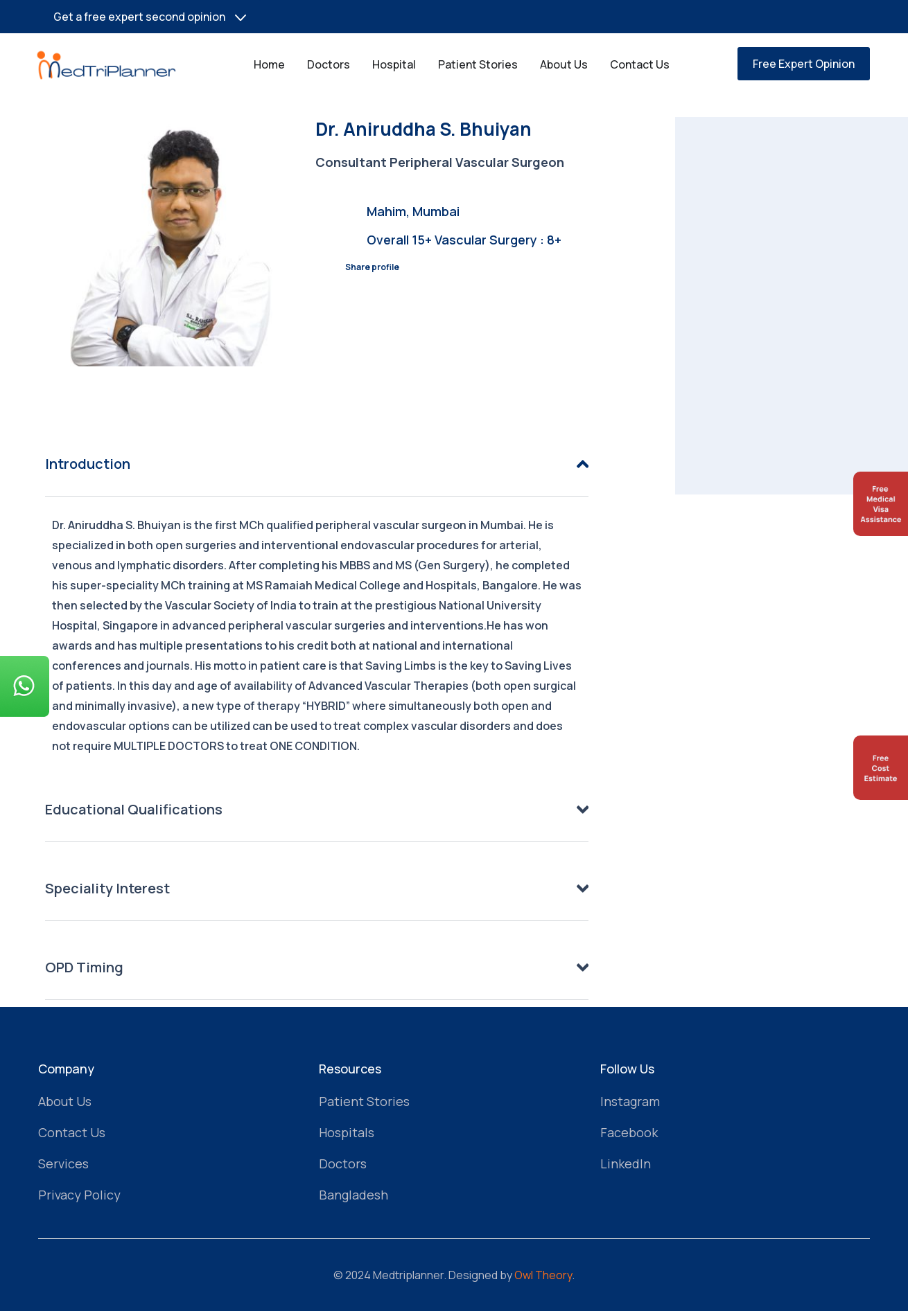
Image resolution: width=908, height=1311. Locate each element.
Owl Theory (543, 1275)
